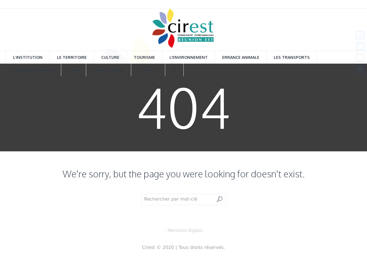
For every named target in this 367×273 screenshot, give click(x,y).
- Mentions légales (184, 230)
